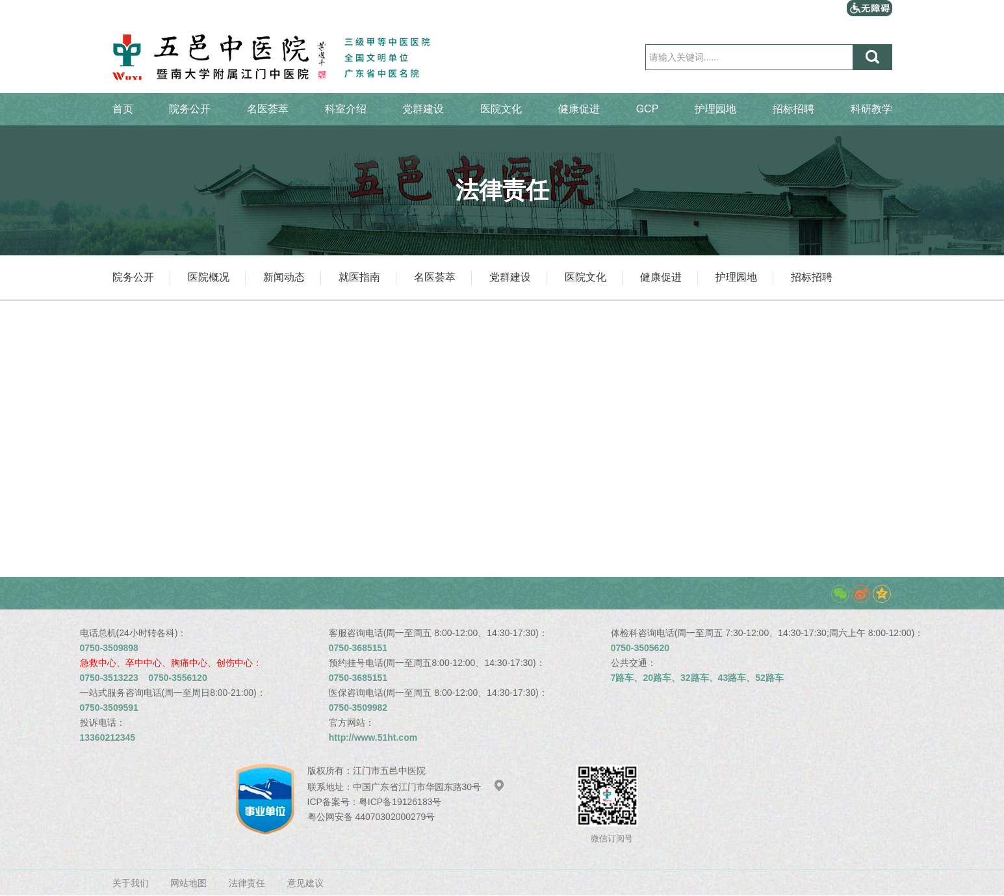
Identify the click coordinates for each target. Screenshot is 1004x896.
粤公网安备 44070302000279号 (371, 817)
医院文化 (501, 108)
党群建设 (423, 108)
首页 (122, 108)
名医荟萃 (268, 108)
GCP (647, 108)
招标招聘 (793, 108)
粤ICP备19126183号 (400, 802)
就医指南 (359, 277)
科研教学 (871, 108)
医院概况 (208, 277)
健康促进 (579, 108)
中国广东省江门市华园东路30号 (429, 787)
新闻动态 (284, 277)
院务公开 (190, 108)
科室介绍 (346, 108)
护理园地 (715, 108)
